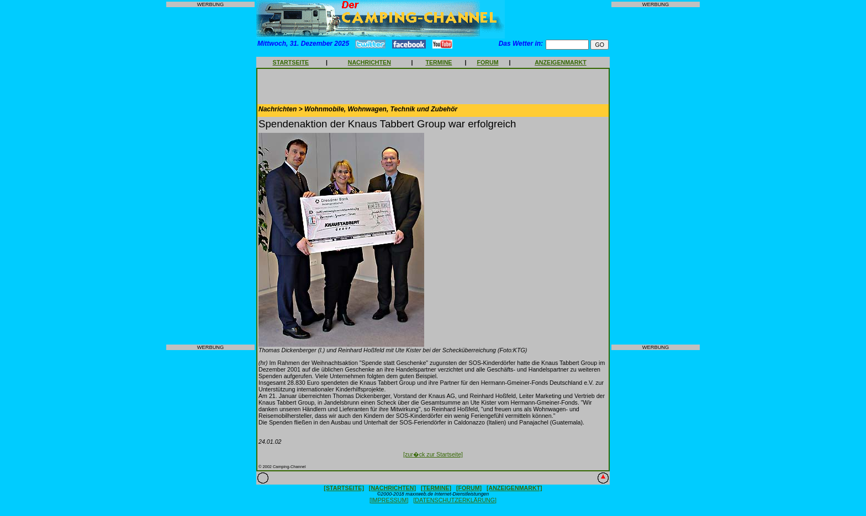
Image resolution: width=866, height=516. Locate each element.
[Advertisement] (210, 175)
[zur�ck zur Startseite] (433, 454)
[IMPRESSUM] (388, 500)
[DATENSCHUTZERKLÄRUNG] (455, 500)
